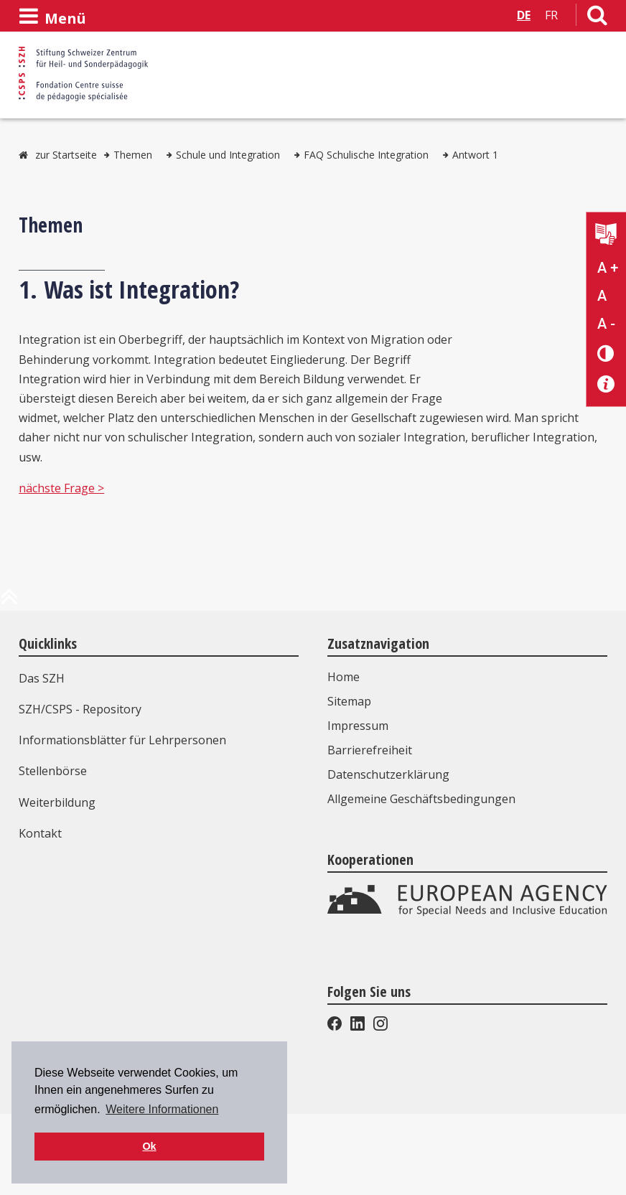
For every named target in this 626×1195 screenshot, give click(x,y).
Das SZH (42, 678)
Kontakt (40, 833)
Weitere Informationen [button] (162, 1109)
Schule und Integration (228, 154)
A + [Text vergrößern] (607, 267)
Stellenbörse (53, 771)
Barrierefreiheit (369, 750)
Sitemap (349, 701)
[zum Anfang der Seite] (9, 602)
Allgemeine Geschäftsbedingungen (421, 799)
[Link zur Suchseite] (597, 18)
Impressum (357, 726)
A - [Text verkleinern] (606, 323)
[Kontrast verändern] (606, 352)
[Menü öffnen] (52, 16)
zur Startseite (66, 154)
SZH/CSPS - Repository (80, 709)
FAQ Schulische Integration (366, 154)
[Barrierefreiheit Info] (606, 384)
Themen (132, 154)
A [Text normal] (602, 295)
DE (524, 15)
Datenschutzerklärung (388, 774)
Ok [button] (149, 1146)
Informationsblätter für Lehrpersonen (122, 740)
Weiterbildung (57, 802)
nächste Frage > (61, 488)
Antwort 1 (475, 154)
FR (551, 15)
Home (343, 677)
